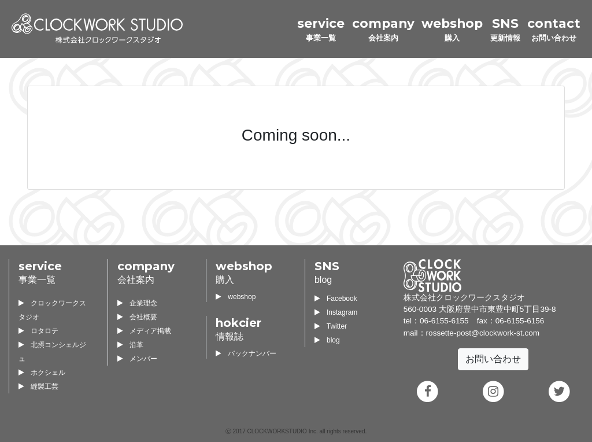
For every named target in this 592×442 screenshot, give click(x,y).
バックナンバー (246, 353)
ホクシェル (41, 373)
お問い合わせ (493, 359)
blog (327, 340)
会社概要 (137, 317)
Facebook (335, 298)
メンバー (137, 359)
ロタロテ (38, 331)
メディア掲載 (144, 331)
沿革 (130, 345)
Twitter (330, 326)
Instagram (335, 312)
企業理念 (137, 303)
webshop (236, 297)
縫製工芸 (38, 386)
